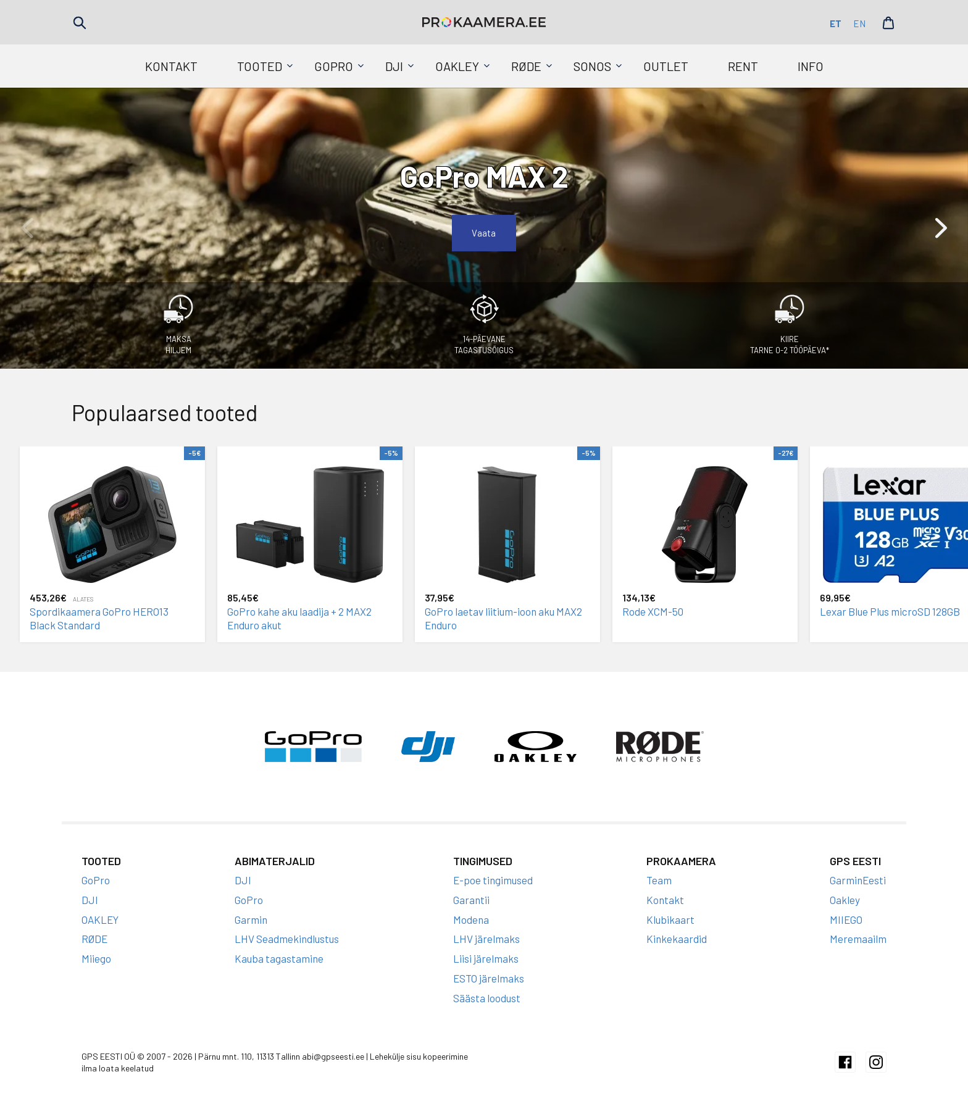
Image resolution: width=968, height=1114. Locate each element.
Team (659, 880)
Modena (471, 919)
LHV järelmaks (486, 938)
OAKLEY (457, 66)
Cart (888, 23)
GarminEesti (858, 880)
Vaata (484, 232)
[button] (941, 228)
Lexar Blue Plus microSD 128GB (890, 611)
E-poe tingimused (493, 880)
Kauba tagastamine (279, 958)
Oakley (845, 900)
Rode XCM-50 (652, 611)
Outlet (665, 66)
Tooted (259, 66)
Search (80, 23)
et (835, 23)
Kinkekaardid (676, 938)
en (859, 23)
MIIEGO (846, 919)
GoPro (333, 66)
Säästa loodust (486, 998)
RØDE (526, 66)
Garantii (471, 900)
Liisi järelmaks (486, 958)
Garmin (251, 919)
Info (811, 66)
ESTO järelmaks (488, 978)
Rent (743, 66)
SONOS (592, 66)
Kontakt (171, 66)
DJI (394, 66)
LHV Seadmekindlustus (287, 938)
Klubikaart (670, 919)
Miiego (96, 958)
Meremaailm (858, 938)
